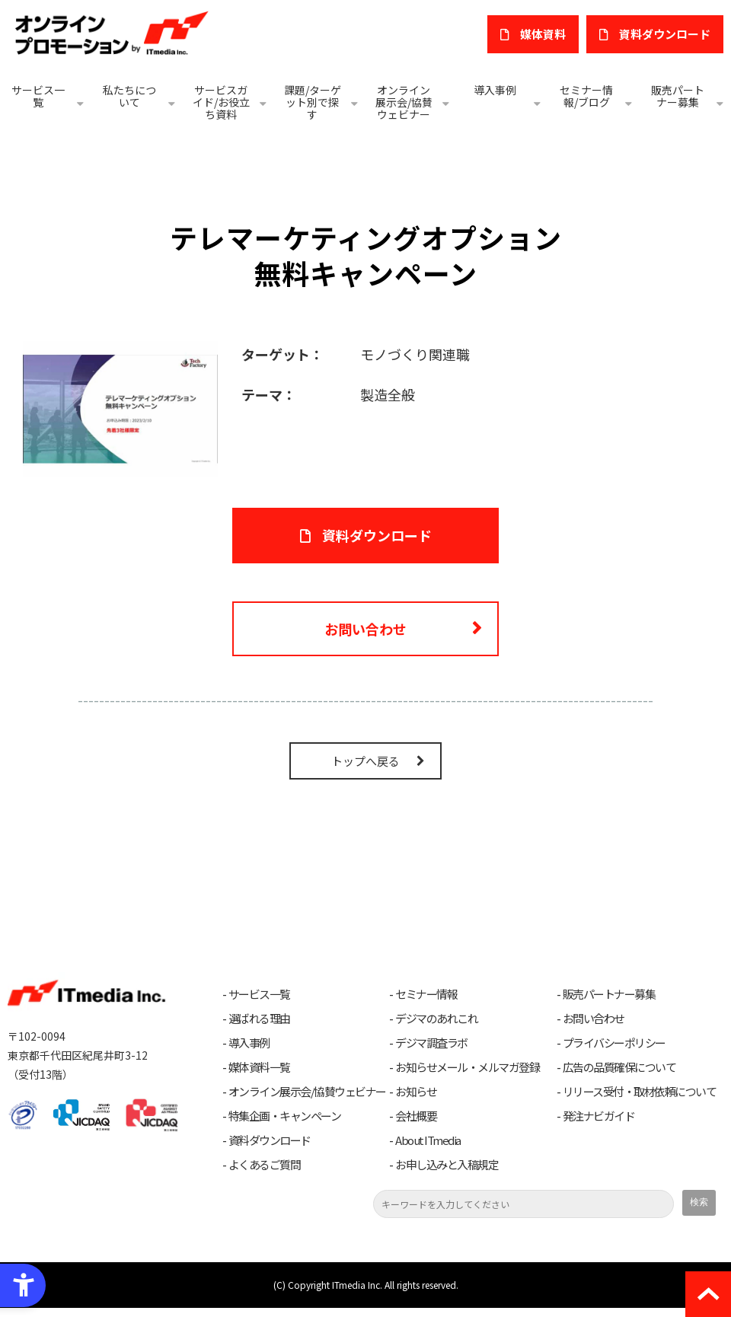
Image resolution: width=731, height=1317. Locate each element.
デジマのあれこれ (436, 1018)
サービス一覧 (38, 96)
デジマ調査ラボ (431, 1043)
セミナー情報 (426, 994)
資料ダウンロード (269, 1140)
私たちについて (129, 96)
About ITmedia (428, 1140)
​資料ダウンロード (664, 34)
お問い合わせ (365, 629)
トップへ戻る (365, 761)
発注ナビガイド (599, 1116)
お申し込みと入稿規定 (446, 1165)
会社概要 (415, 1116)
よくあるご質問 (264, 1165)
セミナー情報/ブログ (586, 96)
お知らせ (415, 1092)
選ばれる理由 (259, 1018)
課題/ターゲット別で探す (312, 102)
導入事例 (495, 89)
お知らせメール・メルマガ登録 (467, 1067)
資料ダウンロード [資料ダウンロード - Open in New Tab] (377, 535)
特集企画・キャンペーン (284, 1116)
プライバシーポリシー (614, 1043)
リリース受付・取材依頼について (640, 1092)
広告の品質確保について (619, 1067)
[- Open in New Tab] (120, 407)
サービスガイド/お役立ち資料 (221, 102)
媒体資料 (543, 34)
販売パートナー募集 (677, 96)
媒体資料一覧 (259, 1067)
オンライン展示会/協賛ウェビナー (404, 102)
